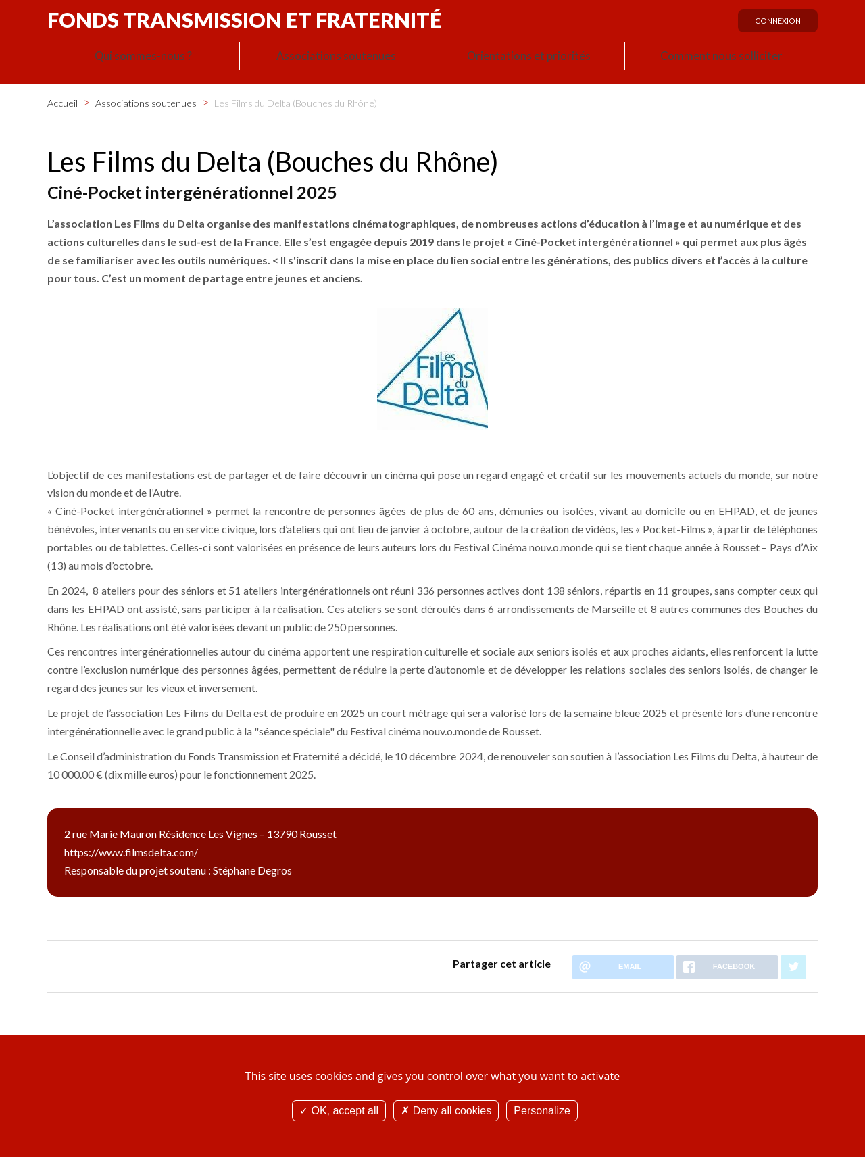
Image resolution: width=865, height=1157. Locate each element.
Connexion (775, 25)
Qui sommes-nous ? (143, 58)
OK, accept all (338, 1110)
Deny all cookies (446, 1110)
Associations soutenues (336, 58)
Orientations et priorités (528, 58)
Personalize (542, 1110)
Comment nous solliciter (721, 58)
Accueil (62, 100)
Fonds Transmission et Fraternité (244, 19)
